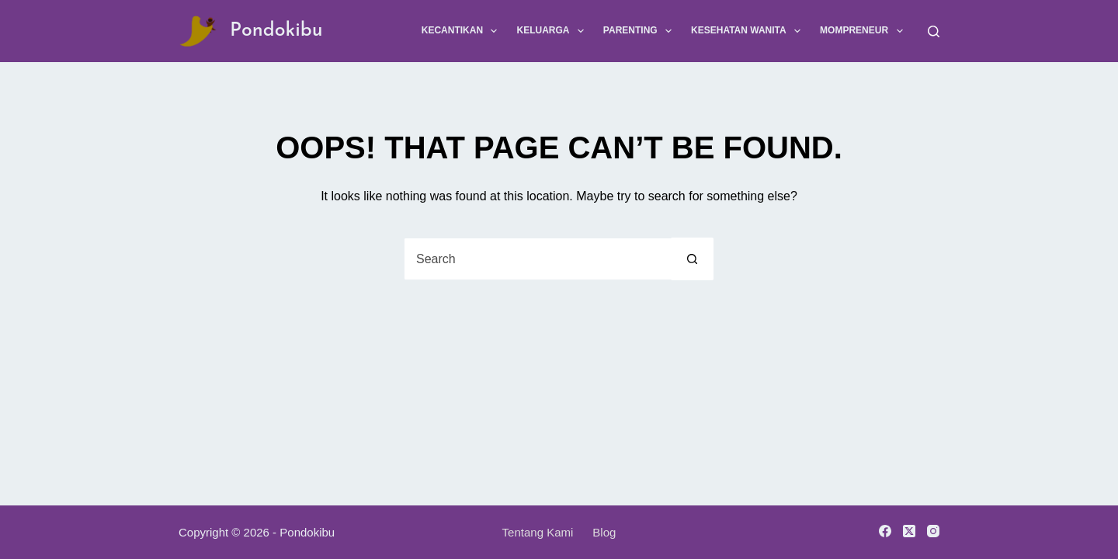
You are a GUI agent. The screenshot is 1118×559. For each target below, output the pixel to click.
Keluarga (552, 31)
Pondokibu (276, 30)
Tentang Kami (538, 532)
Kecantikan (463, 31)
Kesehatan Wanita (749, 31)
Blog (604, 532)
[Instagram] (933, 531)
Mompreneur (864, 31)
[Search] (933, 31)
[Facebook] (885, 531)
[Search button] (692, 259)
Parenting (640, 31)
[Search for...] (537, 259)
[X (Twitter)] (909, 531)
